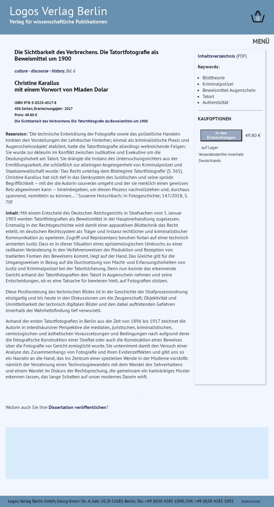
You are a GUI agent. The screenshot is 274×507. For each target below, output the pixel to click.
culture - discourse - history (39, 71)
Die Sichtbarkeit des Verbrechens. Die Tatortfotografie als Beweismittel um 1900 (81, 121)
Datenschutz (251, 501)
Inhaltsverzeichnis (216, 56)
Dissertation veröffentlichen (77, 407)
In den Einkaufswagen (221, 135)
